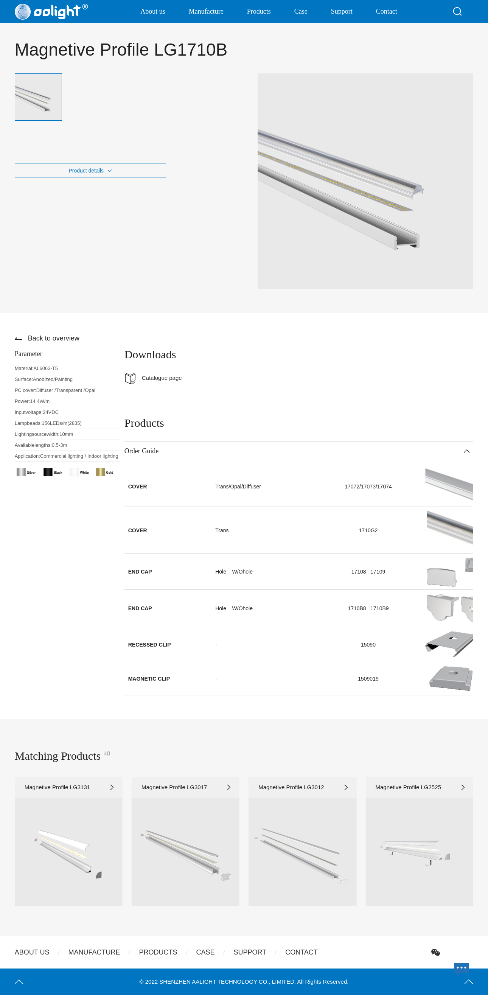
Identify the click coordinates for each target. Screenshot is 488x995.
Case (301, 11)
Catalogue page (162, 378)
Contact (386, 11)
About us (152, 11)
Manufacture (206, 11)
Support (342, 11)
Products (259, 11)
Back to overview (53, 338)
